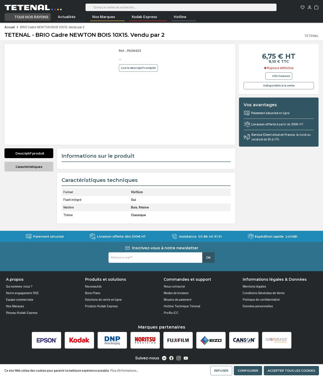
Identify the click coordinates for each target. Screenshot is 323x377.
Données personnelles (258, 306)
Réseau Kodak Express (22, 313)
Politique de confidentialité (261, 299)
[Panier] (316, 7)
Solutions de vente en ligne (103, 299)
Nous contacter (174, 286)
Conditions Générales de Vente (264, 293)
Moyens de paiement (178, 299)
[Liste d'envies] (303, 7)
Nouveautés (93, 286)
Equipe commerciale (19, 299)
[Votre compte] (310, 7)
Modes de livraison (176, 293)
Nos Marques (15, 306)
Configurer (248, 371)
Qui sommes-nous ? (19, 286)
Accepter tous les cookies (291, 371)
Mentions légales (254, 286)
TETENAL (311, 36)
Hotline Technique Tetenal (182, 306)
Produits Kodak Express (101, 306)
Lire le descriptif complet (138, 67)
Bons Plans (92, 293)
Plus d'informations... (124, 370)
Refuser (221, 371)
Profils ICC (171, 313)
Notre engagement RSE (22, 293)
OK (208, 257)
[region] (62, 94)
